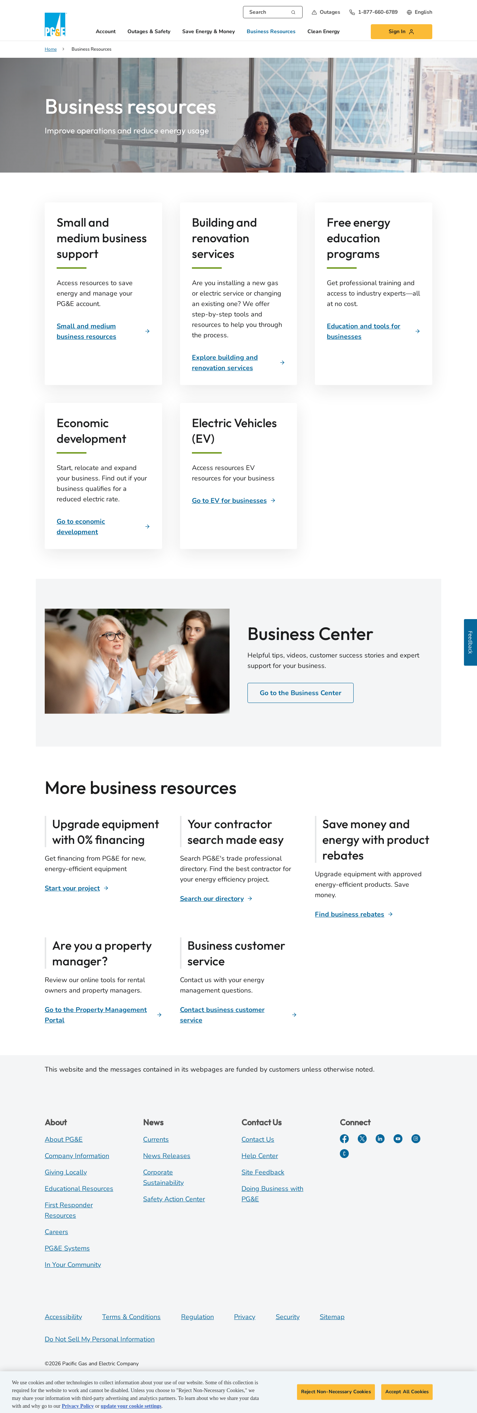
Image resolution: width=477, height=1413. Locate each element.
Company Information (77, 1155)
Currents (156, 1139)
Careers (56, 1231)
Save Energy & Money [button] (208, 32)
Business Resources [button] (271, 32)
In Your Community (73, 1264)
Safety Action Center (174, 1199)
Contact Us (257, 1139)
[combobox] (273, 12)
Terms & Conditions (131, 1316)
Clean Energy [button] (323, 32)
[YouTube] (398, 1139)
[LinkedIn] (380, 1139)
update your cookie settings (131, 1410)
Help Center (259, 1155)
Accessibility (63, 1316)
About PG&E (64, 1139)
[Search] (293, 11)
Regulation (197, 1316)
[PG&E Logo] (56, 24)
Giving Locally (66, 1172)
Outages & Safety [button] (148, 32)
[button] (326, 12)
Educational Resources (79, 1188)
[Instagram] (416, 1139)
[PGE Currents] (344, 1154)
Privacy (244, 1316)
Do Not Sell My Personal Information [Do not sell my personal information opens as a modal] (100, 1339)
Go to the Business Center (300, 692)
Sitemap (332, 1316)
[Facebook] (344, 1139)
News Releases (166, 1155)
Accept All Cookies (407, 1395)
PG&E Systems (67, 1248)
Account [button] (106, 32)
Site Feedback (262, 1172)
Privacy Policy (78, 1410)
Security (288, 1316)
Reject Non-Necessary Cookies (336, 1395)
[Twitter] (362, 1139)
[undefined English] (419, 12)
